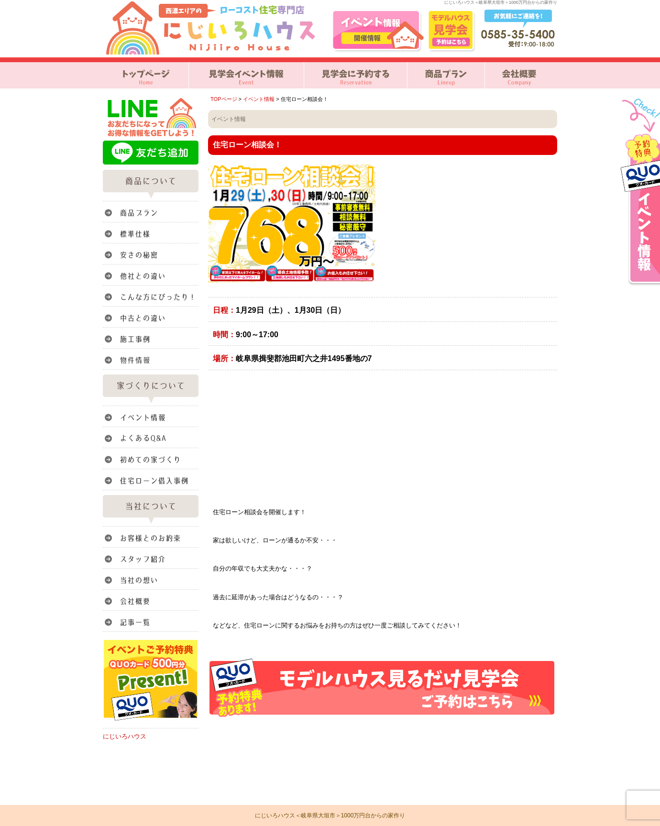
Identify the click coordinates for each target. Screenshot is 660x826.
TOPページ (223, 99)
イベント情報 (259, 99)
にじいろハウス (124, 736)
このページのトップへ (533, 729)
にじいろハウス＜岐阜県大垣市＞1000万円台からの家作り (330, 815)
